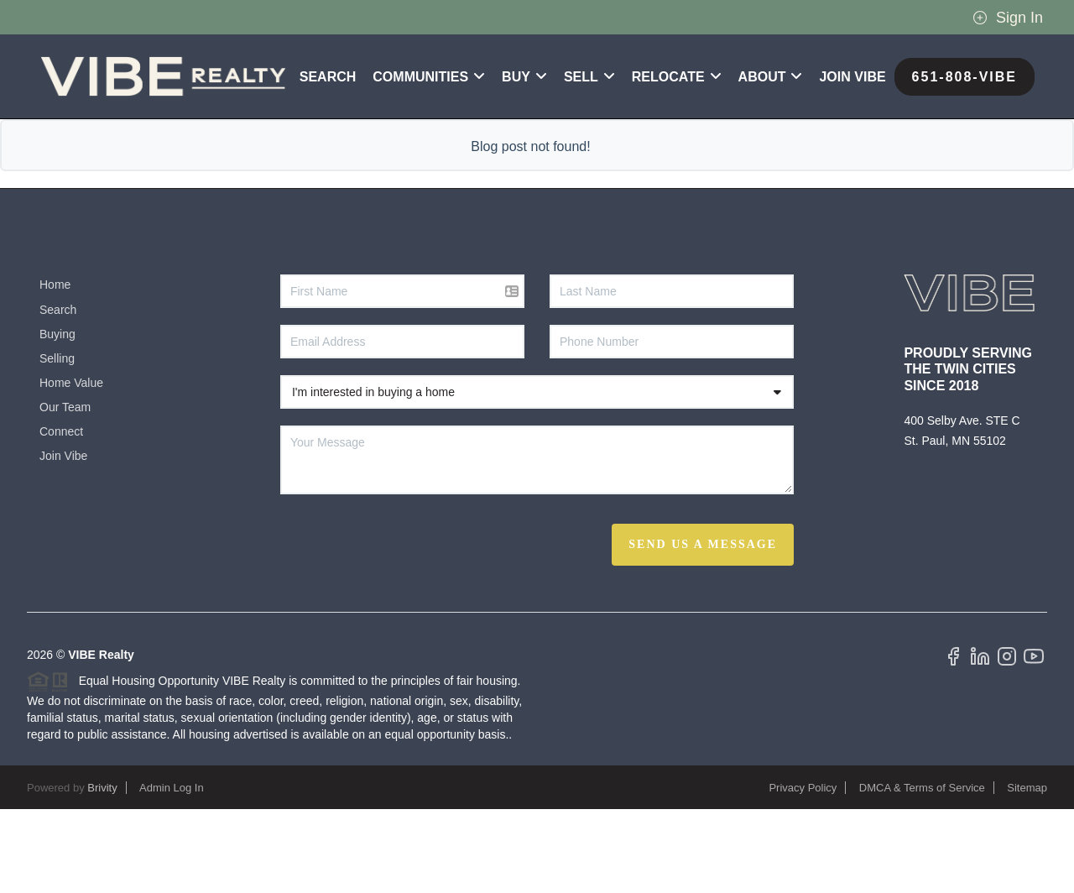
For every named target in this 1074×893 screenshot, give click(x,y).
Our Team (65, 491)
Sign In (1007, 17)
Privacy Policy (803, 871)
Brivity (102, 871)
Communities (429, 161)
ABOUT (770, 161)
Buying (57, 418)
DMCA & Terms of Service (922, 871)
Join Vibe (63, 539)
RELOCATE (677, 161)
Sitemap (1027, 871)
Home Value (71, 466)
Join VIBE (852, 161)
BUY (524, 161)
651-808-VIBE (964, 161)
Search (328, 161)
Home (54, 368)
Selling (57, 442)
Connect (61, 515)
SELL (589, 161)
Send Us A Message (702, 628)
